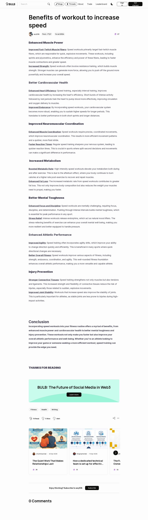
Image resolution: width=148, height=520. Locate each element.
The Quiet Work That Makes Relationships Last (47, 462)
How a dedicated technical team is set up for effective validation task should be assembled (88, 462)
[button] (80, 4)
